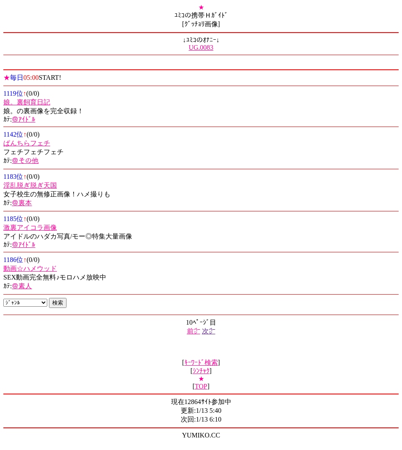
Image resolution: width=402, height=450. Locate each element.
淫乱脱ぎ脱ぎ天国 (30, 185)
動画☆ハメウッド (30, 268)
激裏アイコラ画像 (30, 227)
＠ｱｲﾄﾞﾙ (23, 119)
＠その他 (25, 160)
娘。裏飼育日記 (26, 102)
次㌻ (208, 331)
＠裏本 (22, 202)
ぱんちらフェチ (26, 143)
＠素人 (22, 286)
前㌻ (193, 331)
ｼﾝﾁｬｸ (201, 370)
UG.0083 (201, 47)
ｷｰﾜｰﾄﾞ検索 (201, 362)
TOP (201, 386)
